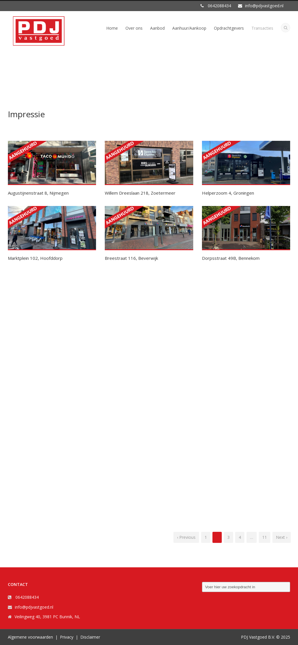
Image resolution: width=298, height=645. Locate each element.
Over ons (134, 28)
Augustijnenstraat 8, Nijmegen (38, 193)
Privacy (66, 637)
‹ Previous (186, 537)
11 (264, 537)
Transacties (262, 28)
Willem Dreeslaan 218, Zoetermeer (140, 193)
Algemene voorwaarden (30, 637)
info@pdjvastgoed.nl (34, 607)
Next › (281, 537)
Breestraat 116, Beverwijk (131, 258)
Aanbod (157, 28)
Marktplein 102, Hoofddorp (35, 258)
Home (112, 28)
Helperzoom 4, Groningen (228, 193)
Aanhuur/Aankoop (189, 28)
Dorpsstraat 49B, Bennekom (231, 258)
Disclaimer (90, 637)
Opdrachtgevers (229, 28)
